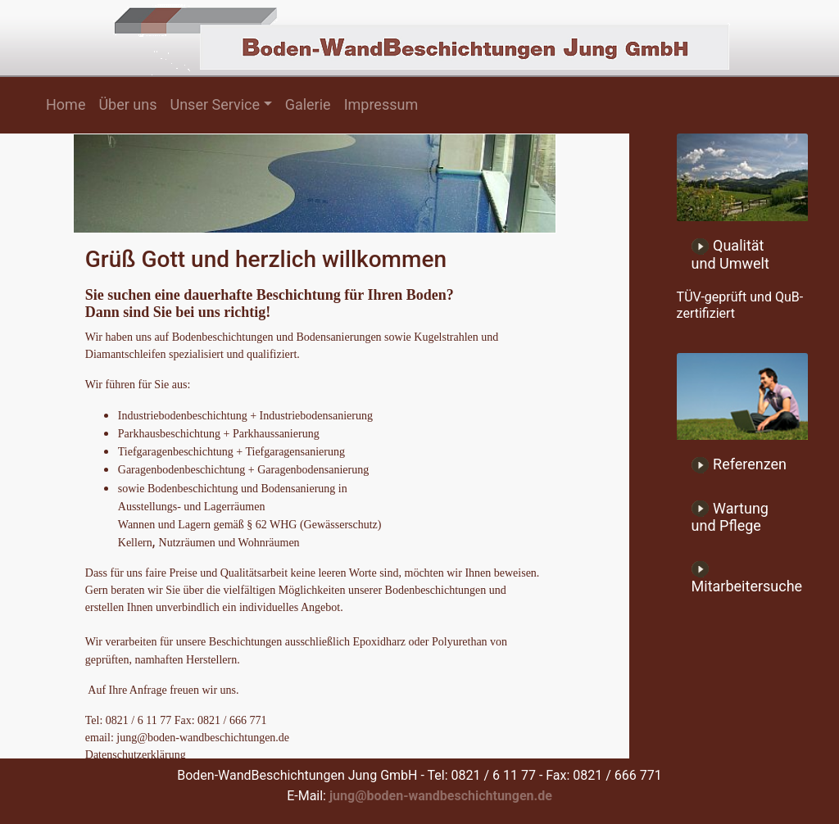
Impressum (381, 104)
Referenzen (739, 464)
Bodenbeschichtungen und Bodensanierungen (277, 337)
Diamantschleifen (125, 354)
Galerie (308, 104)
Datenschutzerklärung (135, 755)
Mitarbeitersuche (747, 578)
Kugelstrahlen (444, 337)
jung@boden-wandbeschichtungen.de (440, 796)
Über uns (127, 104)
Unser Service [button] (215, 104)
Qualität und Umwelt (730, 254)
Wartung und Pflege (730, 517)
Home (65, 104)
